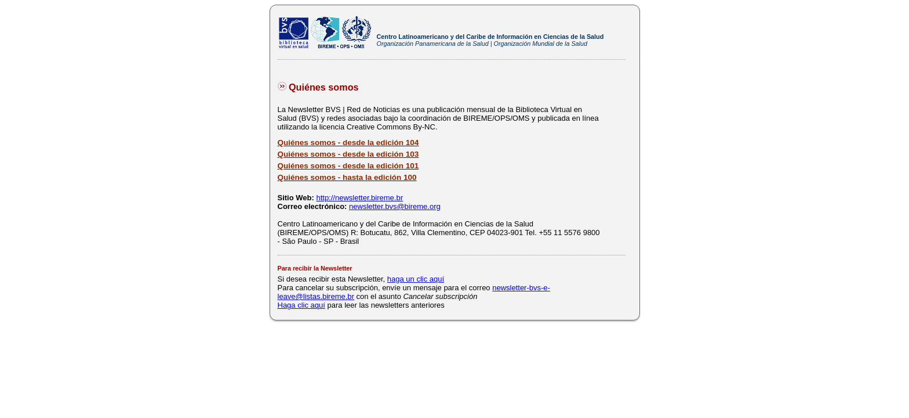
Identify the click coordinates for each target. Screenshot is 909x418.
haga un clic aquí (415, 279)
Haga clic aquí (301, 305)
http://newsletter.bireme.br (359, 197)
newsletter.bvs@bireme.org (395, 206)
